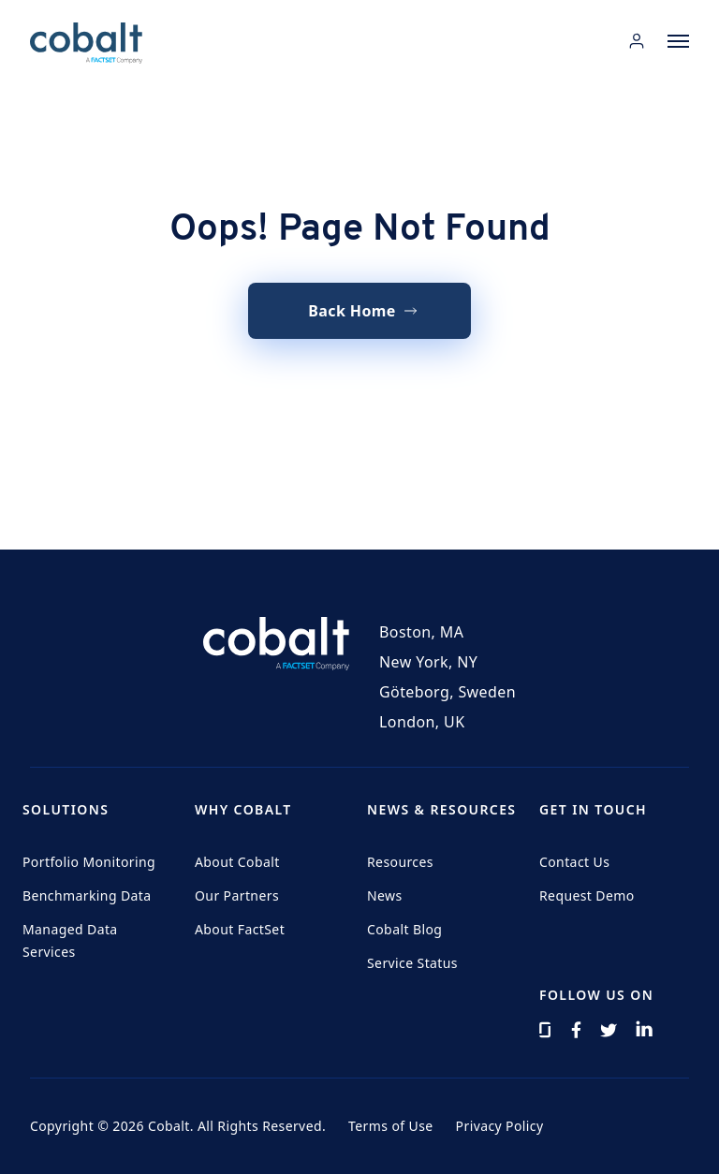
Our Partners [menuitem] (237, 895)
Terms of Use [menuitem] (390, 1126)
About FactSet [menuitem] (240, 929)
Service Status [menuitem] (412, 963)
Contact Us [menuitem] (574, 862)
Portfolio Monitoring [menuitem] (88, 862)
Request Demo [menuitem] (587, 895)
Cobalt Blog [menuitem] (404, 929)
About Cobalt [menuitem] (237, 862)
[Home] (86, 43)
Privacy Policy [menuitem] (500, 1126)
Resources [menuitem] (400, 862)
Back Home (352, 311)
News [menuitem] (385, 895)
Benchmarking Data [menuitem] (87, 895)
